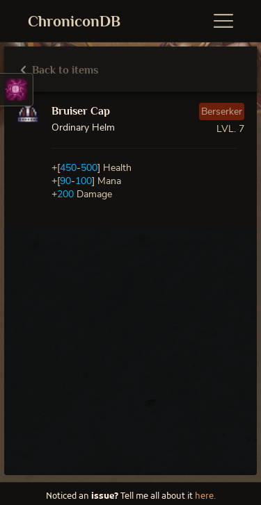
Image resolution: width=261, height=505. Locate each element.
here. (205, 496)
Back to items (59, 70)
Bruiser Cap (81, 111)
